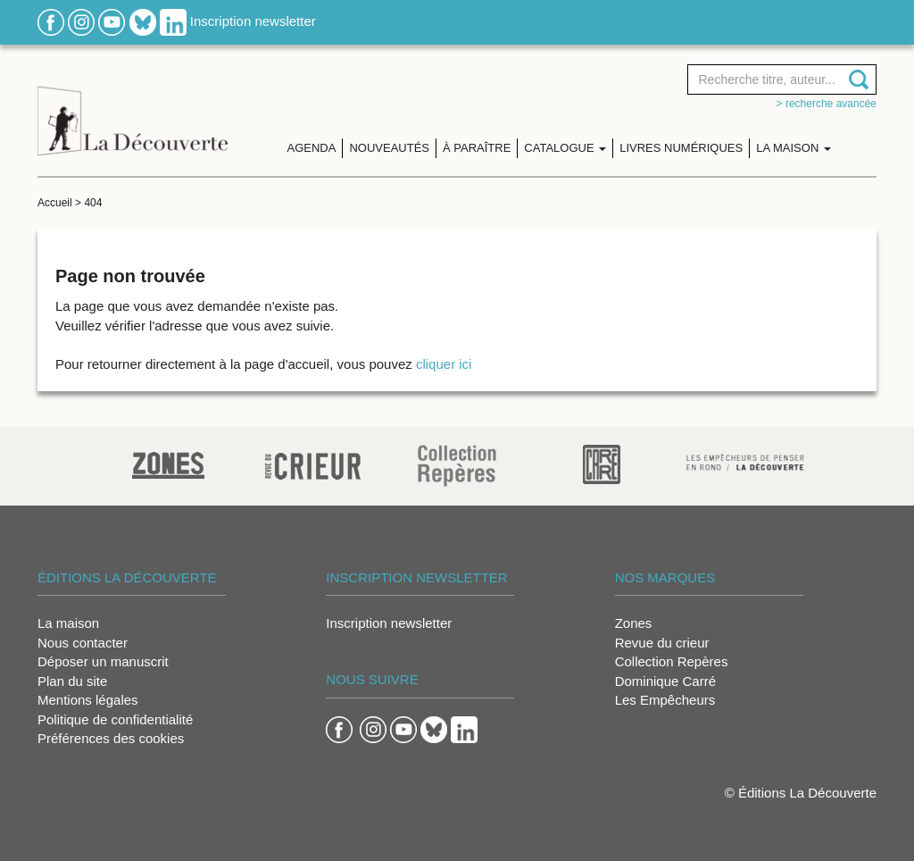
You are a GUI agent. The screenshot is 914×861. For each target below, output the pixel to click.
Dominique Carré (665, 681)
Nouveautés (389, 148)
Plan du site (72, 681)
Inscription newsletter (253, 21)
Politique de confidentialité (115, 719)
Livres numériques (681, 148)
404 (93, 202)
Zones (633, 623)
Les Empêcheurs (665, 699)
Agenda (312, 148)
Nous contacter (82, 642)
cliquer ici (444, 364)
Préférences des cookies (110, 738)
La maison (68, 623)
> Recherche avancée (827, 103)
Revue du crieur (662, 642)
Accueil (54, 202)
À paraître (477, 148)
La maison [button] (793, 148)
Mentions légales (87, 699)
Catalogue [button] (565, 148)
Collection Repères (671, 661)
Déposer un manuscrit (103, 661)
